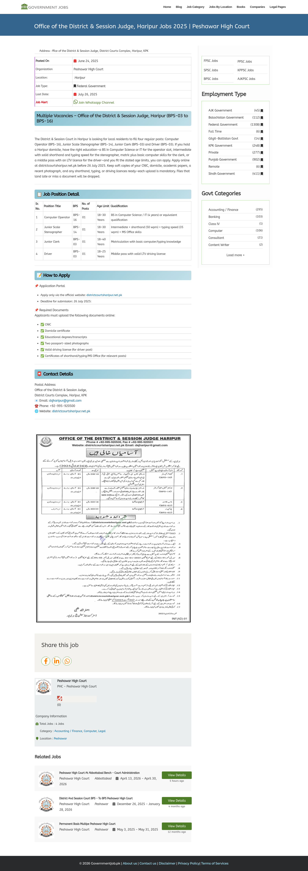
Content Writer (219, 245)
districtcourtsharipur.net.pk (104, 295)
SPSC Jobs (211, 70)
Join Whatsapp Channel (96, 102)
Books (241, 6)
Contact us (148, 863)
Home (167, 6)
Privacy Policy (189, 863)
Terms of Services (214, 863)
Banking (214, 217)
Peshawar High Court (71, 681)
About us (130, 863)
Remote (236, 166)
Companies (257, 6)
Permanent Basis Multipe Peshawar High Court (87, 824)
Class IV (214, 224)
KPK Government (236, 145)
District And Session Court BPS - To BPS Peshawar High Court (95, 798)
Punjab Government (236, 159)
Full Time (236, 131)
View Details (177, 775)
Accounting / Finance (68, 731)
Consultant (216, 238)
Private (236, 152)
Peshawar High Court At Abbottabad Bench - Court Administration (99, 773)
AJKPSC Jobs (246, 79)
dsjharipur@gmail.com (65, 400)
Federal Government (236, 124)
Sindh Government (236, 173)
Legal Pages (278, 6)
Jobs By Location (220, 6)
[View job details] (46, 779)
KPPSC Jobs (245, 70)
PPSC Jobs (244, 61)
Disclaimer (167, 863)
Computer (90, 731)
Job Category (195, 6)
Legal (102, 731)
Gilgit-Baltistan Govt (236, 138)
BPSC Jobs (211, 79)
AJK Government (236, 110)
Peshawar (60, 738)
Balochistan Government (236, 117)
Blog (179, 6)
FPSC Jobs (211, 61)
